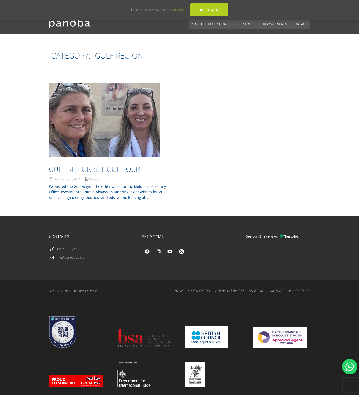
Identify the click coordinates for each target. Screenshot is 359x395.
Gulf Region (119, 55)
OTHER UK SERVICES (229, 290)
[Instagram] (181, 251)
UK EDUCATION (199, 290)
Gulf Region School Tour (94, 169)
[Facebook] (147, 251)
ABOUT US (256, 290)
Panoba (94, 179)
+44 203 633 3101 (68, 248)
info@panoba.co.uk (70, 257)
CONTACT (276, 290)
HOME (179, 290)
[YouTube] (170, 251)
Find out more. (177, 9)
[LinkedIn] (158, 251)
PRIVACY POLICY (298, 290)
